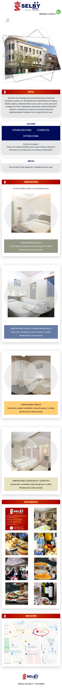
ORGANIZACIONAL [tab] (22, 130)
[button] (21, 215)
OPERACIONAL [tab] (31, 136)
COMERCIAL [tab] (43, 130)
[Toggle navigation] (8, 20)
